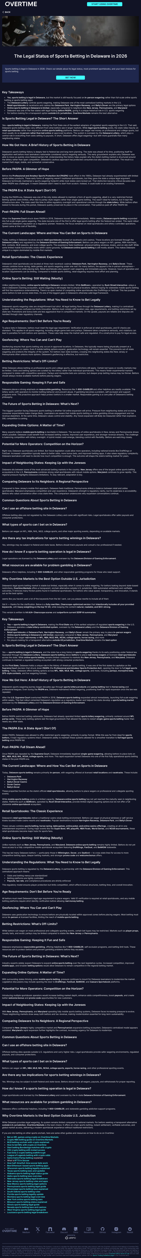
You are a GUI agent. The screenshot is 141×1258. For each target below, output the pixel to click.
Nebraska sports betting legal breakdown (27, 1178)
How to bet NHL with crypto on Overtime (26, 1145)
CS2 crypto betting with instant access (26, 1150)
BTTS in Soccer (21, 1160)
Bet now (70, 77)
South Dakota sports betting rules (23, 1191)
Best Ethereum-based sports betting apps (27, 1165)
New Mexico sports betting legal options (27, 1184)
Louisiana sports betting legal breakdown (27, 1212)
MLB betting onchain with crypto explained (28, 1142)
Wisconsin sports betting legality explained (28, 1168)
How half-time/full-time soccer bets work (27, 1163)
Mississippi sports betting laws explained (27, 1189)
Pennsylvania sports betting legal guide (26, 1186)
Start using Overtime (105, 4)
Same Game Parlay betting (20, 1158)
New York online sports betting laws (25, 1199)
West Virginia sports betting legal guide (26, 1210)
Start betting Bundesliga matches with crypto (29, 1147)
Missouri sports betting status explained (27, 1202)
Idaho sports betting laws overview (24, 1176)
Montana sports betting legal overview (26, 1197)
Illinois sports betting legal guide (23, 1204)
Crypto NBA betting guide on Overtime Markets (30, 1139)
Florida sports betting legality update (25, 1194)
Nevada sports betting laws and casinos (26, 1207)
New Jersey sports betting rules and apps (27, 1181)
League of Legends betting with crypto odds (28, 1155)
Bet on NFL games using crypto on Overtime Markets (33, 1137)
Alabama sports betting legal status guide (27, 1173)
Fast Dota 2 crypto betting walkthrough (26, 1152)
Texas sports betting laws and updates (26, 1171)
